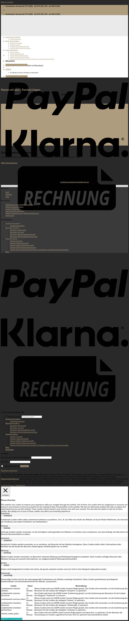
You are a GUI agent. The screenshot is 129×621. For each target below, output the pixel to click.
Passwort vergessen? (9, 470)
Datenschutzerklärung (14, 207)
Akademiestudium (13, 37)
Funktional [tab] (5, 513)
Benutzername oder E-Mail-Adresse (16, 457)
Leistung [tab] (4, 526)
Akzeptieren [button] (20, 485)
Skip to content (7, 2)
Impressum (10, 215)
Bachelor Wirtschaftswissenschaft (20, 48)
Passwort (5, 462)
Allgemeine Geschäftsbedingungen (19, 204)
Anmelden (24, 466)
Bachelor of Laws (15, 45)
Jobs (7, 196)
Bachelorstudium (12, 41)
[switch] (2, 515)
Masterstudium (12, 50)
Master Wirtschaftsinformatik (19, 55)
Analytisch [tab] (5, 538)
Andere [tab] (4, 563)
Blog (7, 61)
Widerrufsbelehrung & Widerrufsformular (22, 213)
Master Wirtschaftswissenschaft (19, 57)
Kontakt (9, 194)
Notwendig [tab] (5, 573)
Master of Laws (14, 52)
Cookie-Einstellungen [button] (7, 485)
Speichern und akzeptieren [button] (11, 619)
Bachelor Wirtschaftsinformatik (19, 46)
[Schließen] (5, 491)
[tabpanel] (64, 520)
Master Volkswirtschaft (17, 54)
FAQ (7, 192)
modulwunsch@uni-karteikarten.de (74, 182)
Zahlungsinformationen (15, 211)
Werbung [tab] (4, 550)
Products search (15, 416)
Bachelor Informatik (16, 43)
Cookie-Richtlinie (12, 209)
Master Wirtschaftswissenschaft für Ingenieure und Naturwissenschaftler (32, 59)
